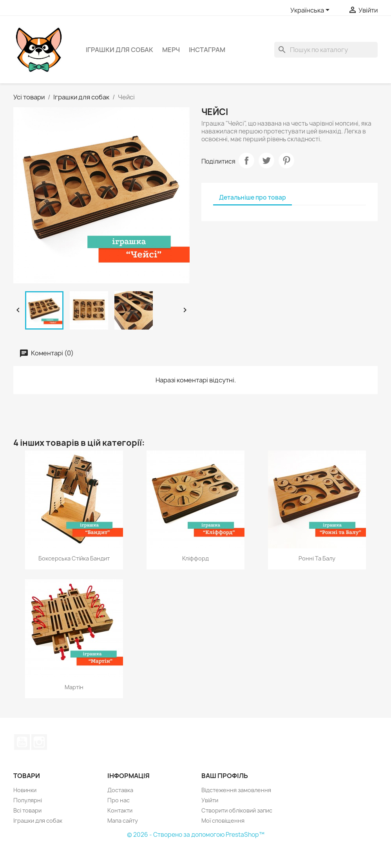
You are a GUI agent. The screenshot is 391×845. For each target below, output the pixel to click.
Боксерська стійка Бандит (74, 558)
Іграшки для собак (119, 49)
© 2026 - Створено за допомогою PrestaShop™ (195, 835)
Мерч (171, 49)
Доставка (120, 790)
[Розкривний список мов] (311, 10)
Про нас (118, 800)
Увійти (209, 800)
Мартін (74, 687)
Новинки (24, 790)
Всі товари (27, 810)
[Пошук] (326, 50)
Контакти (119, 810)
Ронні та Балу (317, 558)
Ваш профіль (224, 775)
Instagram (39, 742)
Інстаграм (207, 49)
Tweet (266, 160)
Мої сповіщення (222, 820)
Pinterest (286, 160)
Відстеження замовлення (236, 790)
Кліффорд (195, 558)
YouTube (22, 742)
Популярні (27, 800)
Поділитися (246, 160)
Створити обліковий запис (236, 810)
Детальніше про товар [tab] (252, 197)
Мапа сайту (122, 820)
